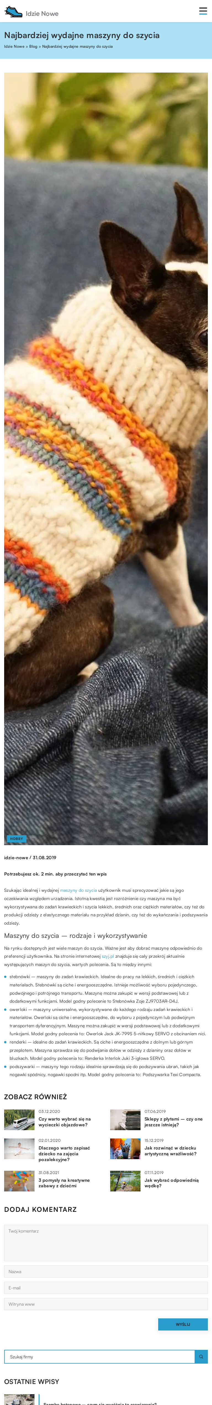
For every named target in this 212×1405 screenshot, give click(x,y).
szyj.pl (108, 956)
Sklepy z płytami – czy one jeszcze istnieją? (174, 1121)
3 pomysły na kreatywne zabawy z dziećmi (64, 1183)
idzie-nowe (16, 857)
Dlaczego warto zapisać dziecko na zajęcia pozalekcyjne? (64, 1153)
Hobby (16, 839)
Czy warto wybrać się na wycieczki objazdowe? (65, 1121)
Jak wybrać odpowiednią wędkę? (172, 1183)
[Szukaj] (201, 1357)
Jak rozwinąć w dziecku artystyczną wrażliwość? (171, 1150)
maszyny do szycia (78, 890)
